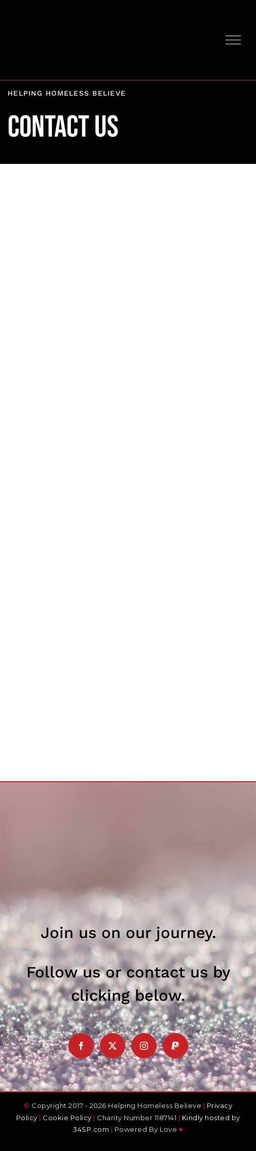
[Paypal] (175, 1045)
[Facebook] (81, 1045)
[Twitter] (112, 1045)
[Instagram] (144, 1045)
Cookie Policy (67, 1118)
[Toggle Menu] (233, 40)
